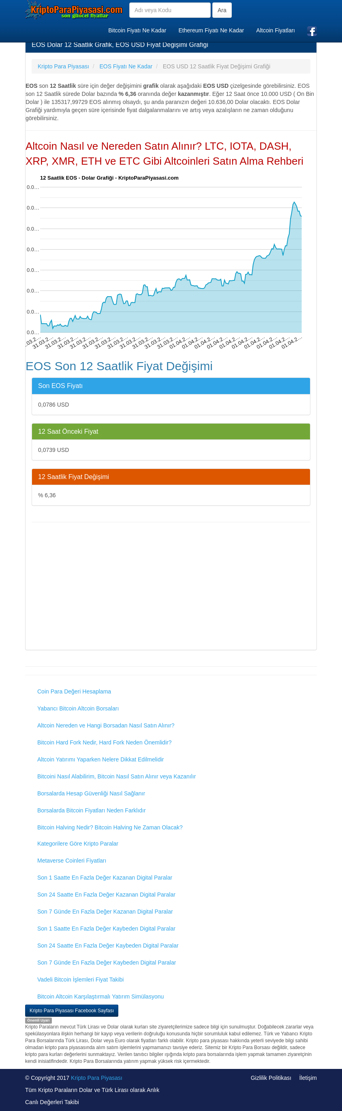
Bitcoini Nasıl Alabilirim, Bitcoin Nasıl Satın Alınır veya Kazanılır (116, 776)
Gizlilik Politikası (271, 1078)
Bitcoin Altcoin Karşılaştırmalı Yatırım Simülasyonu (100, 996)
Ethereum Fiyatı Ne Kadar (211, 30)
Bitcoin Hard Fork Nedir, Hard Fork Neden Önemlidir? (104, 742)
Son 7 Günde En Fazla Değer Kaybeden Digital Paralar (106, 962)
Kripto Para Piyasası (96, 1078)
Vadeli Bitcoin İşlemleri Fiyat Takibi (80, 979)
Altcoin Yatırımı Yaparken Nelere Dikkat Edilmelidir (100, 759)
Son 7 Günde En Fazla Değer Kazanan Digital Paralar (105, 911)
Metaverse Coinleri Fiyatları (71, 860)
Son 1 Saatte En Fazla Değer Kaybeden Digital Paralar (106, 928)
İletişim (308, 1078)
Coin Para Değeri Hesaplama (74, 691)
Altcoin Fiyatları (275, 30)
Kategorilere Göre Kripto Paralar (77, 843)
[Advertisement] (171, 587)
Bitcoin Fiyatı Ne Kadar (137, 30)
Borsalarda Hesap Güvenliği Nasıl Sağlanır (91, 793)
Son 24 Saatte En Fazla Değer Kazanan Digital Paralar (106, 894)
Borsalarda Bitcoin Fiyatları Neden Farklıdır (91, 810)
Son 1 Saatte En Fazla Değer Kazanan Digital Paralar (104, 877)
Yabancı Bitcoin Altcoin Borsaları (78, 708)
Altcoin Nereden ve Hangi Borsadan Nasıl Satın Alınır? (106, 725)
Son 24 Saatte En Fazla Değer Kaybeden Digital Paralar (108, 945)
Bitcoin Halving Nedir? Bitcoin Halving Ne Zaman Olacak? (110, 827)
